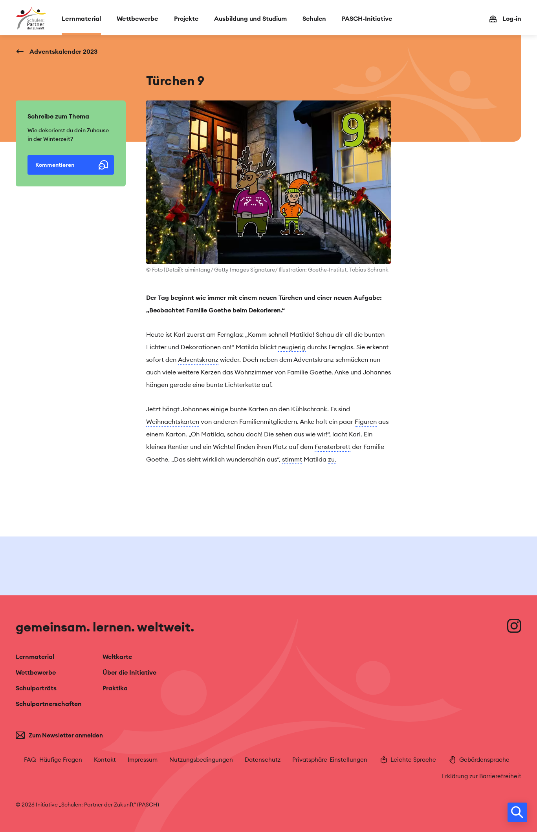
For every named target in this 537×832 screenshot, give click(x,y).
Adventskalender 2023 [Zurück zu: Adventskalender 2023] (63, 51)
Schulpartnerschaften (49, 704)
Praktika (115, 688)
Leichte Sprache (407, 759)
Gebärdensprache (479, 759)
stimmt (292, 459)
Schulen (314, 18)
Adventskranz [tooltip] (198, 359)
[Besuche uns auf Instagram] (514, 626)
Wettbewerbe (137, 18)
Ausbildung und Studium (250, 18)
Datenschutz (262, 759)
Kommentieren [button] (71, 165)
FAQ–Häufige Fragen (53, 759)
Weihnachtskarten (172, 421)
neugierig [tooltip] (292, 347)
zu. (332, 459)
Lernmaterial (81, 18)
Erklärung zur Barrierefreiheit (481, 776)
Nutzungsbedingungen (201, 759)
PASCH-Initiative (367, 18)
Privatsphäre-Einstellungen (329, 759)
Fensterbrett (332, 447)
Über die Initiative (129, 672)
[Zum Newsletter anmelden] (73, 735)
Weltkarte (117, 656)
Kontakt (105, 759)
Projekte (186, 18)
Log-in (511, 18)
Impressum (143, 759)
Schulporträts (36, 688)
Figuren (366, 421)
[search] (517, 812)
